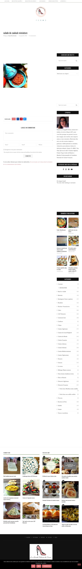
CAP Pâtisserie (68, 314)
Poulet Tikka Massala (61, 230)
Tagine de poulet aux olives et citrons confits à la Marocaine (69, 525)
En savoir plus (47, 566)
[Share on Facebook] (18, 119)
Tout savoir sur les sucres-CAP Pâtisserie (29, 522)
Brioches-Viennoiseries (68, 307)
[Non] (79, 564)
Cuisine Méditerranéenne (68, 351)
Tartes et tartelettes (68, 413)
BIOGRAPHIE (69, 288)
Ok (33, 566)
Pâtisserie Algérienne (68, 381)
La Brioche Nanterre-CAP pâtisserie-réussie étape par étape (50, 525)
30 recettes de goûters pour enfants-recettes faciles (70, 477)
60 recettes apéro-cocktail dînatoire (72, 248)
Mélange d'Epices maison (68, 370)
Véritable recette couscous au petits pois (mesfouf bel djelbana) (11, 522)
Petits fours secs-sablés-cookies (69, 394)
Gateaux (68, 363)
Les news (68, 366)
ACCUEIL (7, 1)
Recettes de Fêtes (68, 402)
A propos (68, 284)
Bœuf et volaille (68, 292)
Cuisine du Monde (68, 336)
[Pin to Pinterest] (21, 119)
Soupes (68, 409)
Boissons (68, 295)
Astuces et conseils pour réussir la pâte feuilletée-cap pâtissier (62, 249)
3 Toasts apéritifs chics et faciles (62, 268)
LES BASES (42, 1)
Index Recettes (53, 1)
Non (39, 566)
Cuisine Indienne (68, 344)
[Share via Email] (24, 119)
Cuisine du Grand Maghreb (68, 333)
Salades (68, 405)
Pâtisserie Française (68, 385)
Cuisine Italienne (68, 348)
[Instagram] (38, 20)
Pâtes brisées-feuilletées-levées (68, 374)
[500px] (45, 20)
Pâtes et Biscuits (68, 378)
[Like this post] (14, 119)
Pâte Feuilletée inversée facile (9, 476)
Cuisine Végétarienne (68, 355)
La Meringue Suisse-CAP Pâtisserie (30, 476)
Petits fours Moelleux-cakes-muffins (69, 389)
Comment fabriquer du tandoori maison (51, 500)
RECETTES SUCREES (30, 1)
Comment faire (68, 318)
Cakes (68, 310)
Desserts (68, 359)
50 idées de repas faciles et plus (49, 476)
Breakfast (68, 303)
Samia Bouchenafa (12, 36)
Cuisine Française (68, 340)
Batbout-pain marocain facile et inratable (68, 501)
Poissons (68, 398)
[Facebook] (36, 20)
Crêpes (68, 325)
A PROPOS (63, 1)
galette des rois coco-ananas (73, 230)
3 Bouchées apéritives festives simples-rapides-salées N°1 (73, 269)
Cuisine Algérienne (68, 329)
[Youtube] (43, 20)
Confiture (68, 321)
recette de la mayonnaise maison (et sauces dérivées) (10, 498)
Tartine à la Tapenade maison (29, 498)
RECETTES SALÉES (17, 1)
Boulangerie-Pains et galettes (68, 299)
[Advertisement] (28, 50)
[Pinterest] (40, 20)
